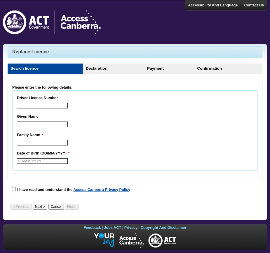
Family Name (30, 135)
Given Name (28, 116)
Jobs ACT (112, 227)
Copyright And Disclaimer (164, 227)
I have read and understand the (73, 189)
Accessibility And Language (213, 5)
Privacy (131, 227)
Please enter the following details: (42, 87)
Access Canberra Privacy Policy (101, 189)
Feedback (92, 227)
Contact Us (254, 5)
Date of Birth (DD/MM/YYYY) (44, 153)
